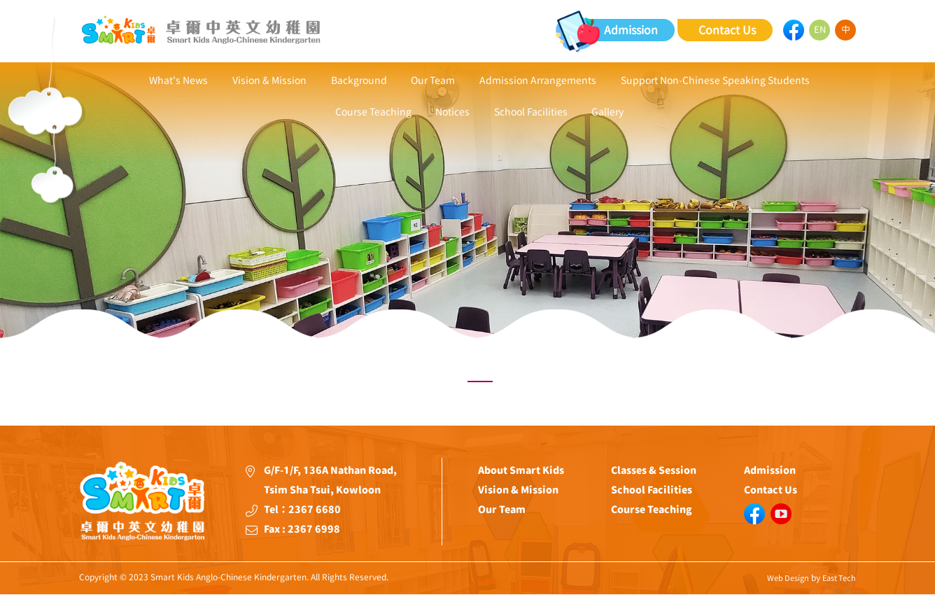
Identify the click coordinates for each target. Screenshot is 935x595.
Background (359, 80)
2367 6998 (314, 529)
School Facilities (531, 113)
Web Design (788, 578)
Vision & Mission (270, 80)
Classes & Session (653, 470)
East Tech (839, 578)
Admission (631, 30)
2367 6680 (314, 509)
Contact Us (727, 30)
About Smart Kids (521, 470)
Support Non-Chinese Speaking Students (713, 80)
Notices (453, 113)
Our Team (433, 80)
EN (820, 29)
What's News (179, 80)
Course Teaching (374, 113)
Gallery (607, 113)
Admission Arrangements (537, 80)
